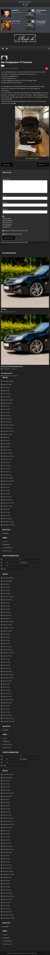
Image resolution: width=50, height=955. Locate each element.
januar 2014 (6, 475)
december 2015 (7, 425)
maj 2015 (5, 443)
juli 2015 (5, 437)
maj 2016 (5, 412)
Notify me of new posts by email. (13, 234)
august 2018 (6, 384)
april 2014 (5, 468)
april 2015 (5, 447)
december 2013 (7, 478)
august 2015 (6, 434)
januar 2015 (6, 450)
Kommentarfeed (7, 548)
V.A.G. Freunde (16, 21)
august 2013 (6, 484)
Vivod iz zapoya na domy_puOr (11, 559)
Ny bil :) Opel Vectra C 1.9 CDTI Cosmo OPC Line (8, 164)
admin (16, 68)
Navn (5, 195)
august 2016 (6, 403)
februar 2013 (6, 500)
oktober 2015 (6, 428)
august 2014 (6, 459)
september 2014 (7, 456)
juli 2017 (5, 390)
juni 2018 (5, 387)
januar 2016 (6, 422)
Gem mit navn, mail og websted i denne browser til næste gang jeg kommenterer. (7, 223)
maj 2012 (5, 515)
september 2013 (7, 481)
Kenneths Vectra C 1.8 (14, 562)
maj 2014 (5, 465)
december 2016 (7, 400)
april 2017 (5, 397)
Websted (5, 209)
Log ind (5, 541)
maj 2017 (5, 393)
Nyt (2, 65)
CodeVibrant (40, 953)
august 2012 (6, 506)
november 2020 (7, 381)
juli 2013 (5, 487)
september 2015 (7, 431)
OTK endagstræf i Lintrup (41, 11)
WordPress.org (7, 551)
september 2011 (7, 525)
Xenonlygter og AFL (6, 373)
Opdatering (15, 10)
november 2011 (7, 521)
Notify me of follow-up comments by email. (16, 230)
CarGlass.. (4, 309)
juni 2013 (5, 490)
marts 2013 (6, 496)
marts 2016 (6, 418)
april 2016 (5, 415)
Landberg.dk (22, 76)
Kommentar (6, 179)
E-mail (5, 202)
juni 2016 (5, 409)
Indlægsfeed (6, 544)
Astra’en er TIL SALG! (43, 164)
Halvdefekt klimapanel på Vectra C (30, 559)
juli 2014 (5, 462)
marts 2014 (6, 472)
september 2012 (7, 503)
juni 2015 (5, 440)
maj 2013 (5, 493)
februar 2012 (6, 518)
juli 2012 (5, 509)
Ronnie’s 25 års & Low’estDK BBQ (41, 22)
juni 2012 (5, 512)
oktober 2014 (6, 453)
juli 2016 (5, 406)
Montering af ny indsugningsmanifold (12, 366)
